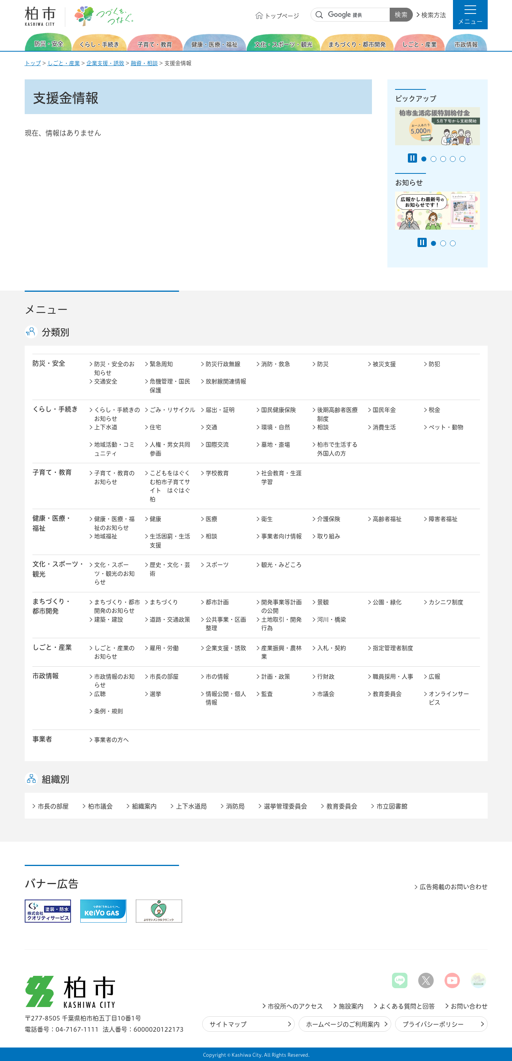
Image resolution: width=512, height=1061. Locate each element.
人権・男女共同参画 (170, 449)
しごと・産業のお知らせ (114, 652)
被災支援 (384, 364)
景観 (323, 602)
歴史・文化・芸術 (170, 569)
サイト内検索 (319, 15)
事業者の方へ (111, 740)
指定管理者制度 (393, 648)
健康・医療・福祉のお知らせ (114, 523)
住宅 (155, 427)
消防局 (235, 806)
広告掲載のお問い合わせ (454, 887)
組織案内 (144, 806)
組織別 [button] (55, 779)
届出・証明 (220, 410)
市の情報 (217, 676)
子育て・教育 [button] (52, 472)
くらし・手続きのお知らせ (117, 414)
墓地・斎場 (275, 444)
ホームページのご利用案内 (343, 1024)
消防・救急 (275, 364)
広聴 (100, 694)
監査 (267, 694)
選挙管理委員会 (285, 806)
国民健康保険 (278, 410)
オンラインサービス (449, 698)
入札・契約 (331, 648)
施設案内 (351, 1006)
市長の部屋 (164, 676)
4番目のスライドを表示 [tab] (453, 159)
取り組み (328, 536)
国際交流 (217, 444)
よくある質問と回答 (407, 1006)
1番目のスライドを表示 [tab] (424, 159)
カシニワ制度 (446, 602)
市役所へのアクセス (295, 1006)
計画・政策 (275, 676)
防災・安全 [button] (48, 363)
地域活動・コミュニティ (114, 449)
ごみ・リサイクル (172, 410)
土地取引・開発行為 (281, 624)
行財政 (326, 676)
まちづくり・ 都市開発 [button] (51, 606)
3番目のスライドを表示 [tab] (443, 159)
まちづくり (164, 602)
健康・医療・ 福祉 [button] (52, 523)
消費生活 (384, 427)
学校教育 (217, 473)
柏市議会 (100, 806)
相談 (323, 427)
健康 (155, 519)
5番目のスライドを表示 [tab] (462, 159)
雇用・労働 (164, 648)
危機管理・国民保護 (170, 385)
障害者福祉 (443, 519)
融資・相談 (144, 63)
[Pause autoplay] (412, 158)
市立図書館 (392, 806)
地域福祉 (105, 536)
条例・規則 (108, 711)
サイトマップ (228, 1024)
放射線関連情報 (226, 381)
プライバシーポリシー (433, 1024)
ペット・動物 (446, 427)
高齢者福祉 (387, 519)
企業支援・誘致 (105, 63)
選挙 (155, 694)
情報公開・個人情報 (226, 698)
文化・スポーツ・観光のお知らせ (114, 573)
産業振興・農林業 (281, 652)
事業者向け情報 (281, 536)
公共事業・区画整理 (226, 624)
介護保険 (328, 519)
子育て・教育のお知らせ (114, 477)
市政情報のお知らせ (114, 681)
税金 (434, 410)
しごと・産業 (63, 63)
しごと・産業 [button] (52, 647)
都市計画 (217, 602)
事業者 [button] (42, 739)
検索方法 (433, 15)
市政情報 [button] (45, 676)
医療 (211, 519)
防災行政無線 (223, 364)
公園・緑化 (387, 602)
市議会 (326, 694)
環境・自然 (275, 427)
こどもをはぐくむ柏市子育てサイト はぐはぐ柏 (170, 486)
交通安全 (105, 381)
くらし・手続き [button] (55, 409)
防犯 (434, 364)
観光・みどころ (281, 565)
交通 (211, 427)
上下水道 (105, 427)
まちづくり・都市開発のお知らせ (117, 606)
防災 (323, 364)
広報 (434, 676)
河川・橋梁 (331, 619)
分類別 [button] (55, 332)
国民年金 (384, 410)
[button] (470, 14)
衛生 (267, 519)
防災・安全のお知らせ (114, 368)
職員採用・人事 (393, 676)
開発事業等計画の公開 (281, 606)
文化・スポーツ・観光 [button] (58, 569)
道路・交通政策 (170, 619)
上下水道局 (191, 806)
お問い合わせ (469, 1006)
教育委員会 (387, 694)
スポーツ (217, 565)
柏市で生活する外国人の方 (337, 449)
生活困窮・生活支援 (170, 540)
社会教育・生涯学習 (281, 477)
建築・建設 (108, 619)
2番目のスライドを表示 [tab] (433, 159)
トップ (33, 63)
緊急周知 (161, 364)
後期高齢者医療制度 (337, 414)
